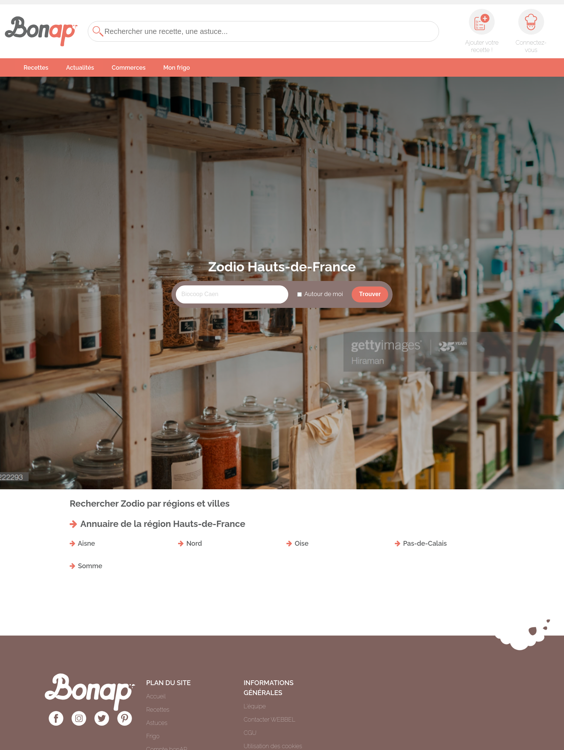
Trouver (370, 294)
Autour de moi (323, 294)
